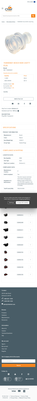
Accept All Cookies (22, 202)
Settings (11, 202)
